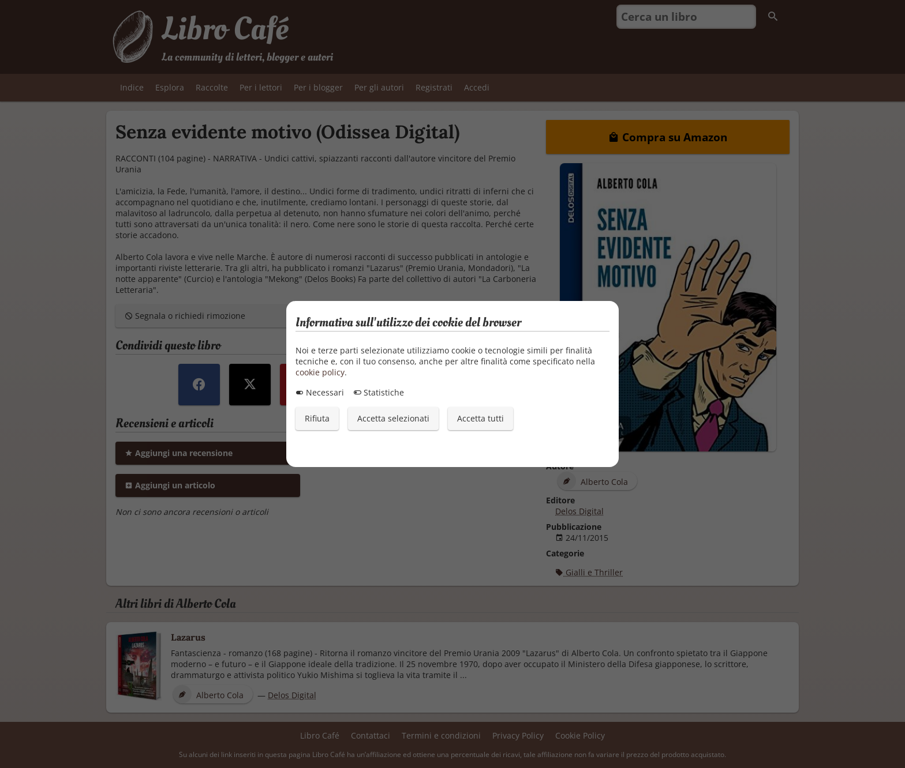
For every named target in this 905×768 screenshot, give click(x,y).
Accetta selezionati (393, 418)
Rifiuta (317, 418)
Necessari (320, 392)
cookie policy (320, 372)
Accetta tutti (480, 418)
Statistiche (378, 392)
